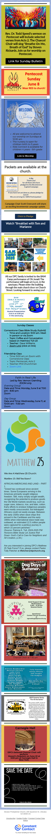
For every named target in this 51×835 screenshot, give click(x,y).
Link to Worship (25, 156)
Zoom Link (15, 346)
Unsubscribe (10, 818)
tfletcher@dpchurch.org (32, 551)
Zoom (7, 393)
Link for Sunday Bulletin (25, 61)
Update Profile (22, 818)
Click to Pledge (25, 216)
